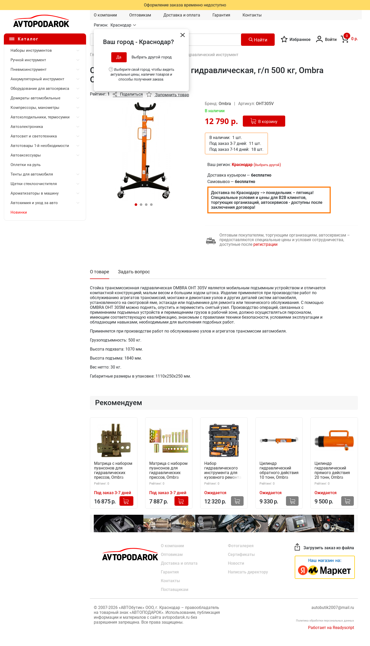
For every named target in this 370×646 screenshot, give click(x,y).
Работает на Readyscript (331, 627)
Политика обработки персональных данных (325, 620)
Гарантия (221, 15)
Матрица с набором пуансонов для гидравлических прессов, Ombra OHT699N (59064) (168, 470)
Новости (236, 563)
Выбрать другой (267, 165)
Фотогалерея (241, 545)
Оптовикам (140, 15)
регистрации (265, 244)
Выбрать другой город (152, 57)
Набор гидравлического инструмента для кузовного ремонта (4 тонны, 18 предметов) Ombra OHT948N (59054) (223, 470)
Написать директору (248, 572)
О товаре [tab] (99, 271)
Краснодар (121, 25)
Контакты (252, 15)
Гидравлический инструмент (210, 54)
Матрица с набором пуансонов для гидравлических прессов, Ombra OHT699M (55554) (113, 470)
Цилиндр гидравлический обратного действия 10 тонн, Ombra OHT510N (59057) (279, 470)
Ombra (225, 103)
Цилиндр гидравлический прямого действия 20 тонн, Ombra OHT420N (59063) (332, 470)
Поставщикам (174, 589)
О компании (105, 15)
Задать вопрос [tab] (134, 271)
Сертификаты (241, 554)
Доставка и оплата (181, 15)
